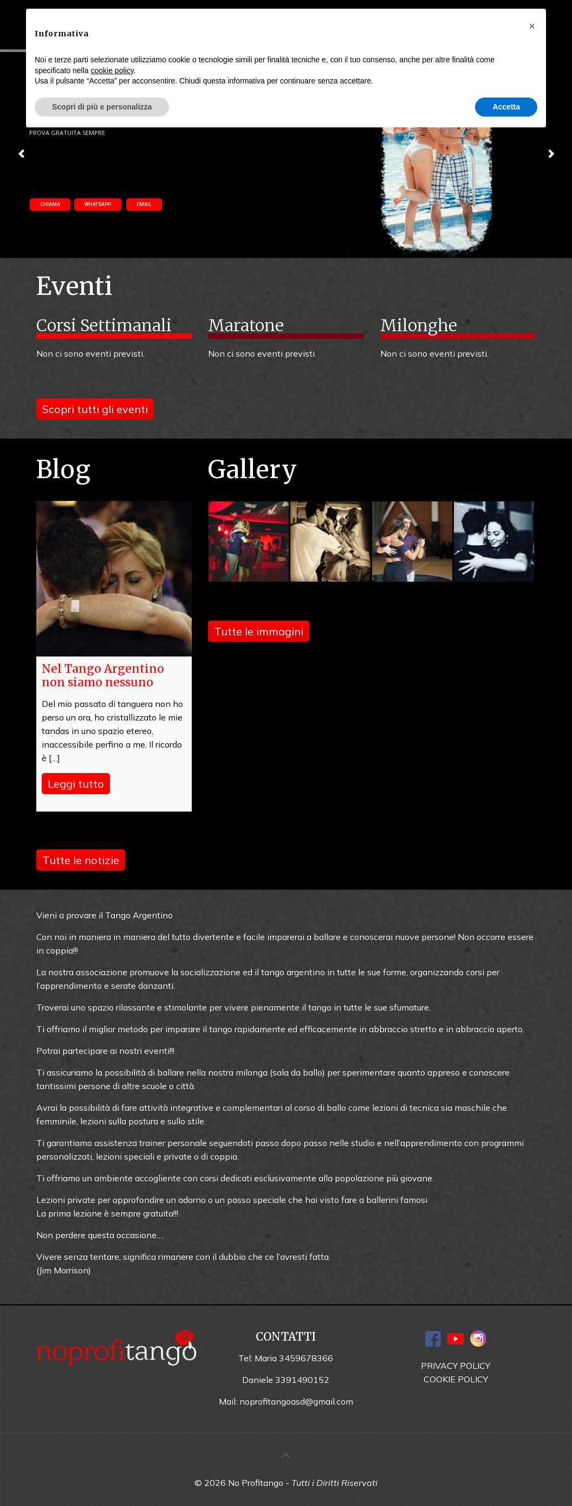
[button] (532, 26)
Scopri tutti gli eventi (95, 409)
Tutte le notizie (80, 860)
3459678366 (306, 1358)
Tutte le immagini (258, 631)
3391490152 (302, 1379)
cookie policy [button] (112, 70)
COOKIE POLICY (456, 1379)
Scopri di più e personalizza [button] (102, 106)
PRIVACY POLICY (455, 1365)
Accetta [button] (506, 106)
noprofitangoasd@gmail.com (296, 1401)
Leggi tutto (76, 783)
